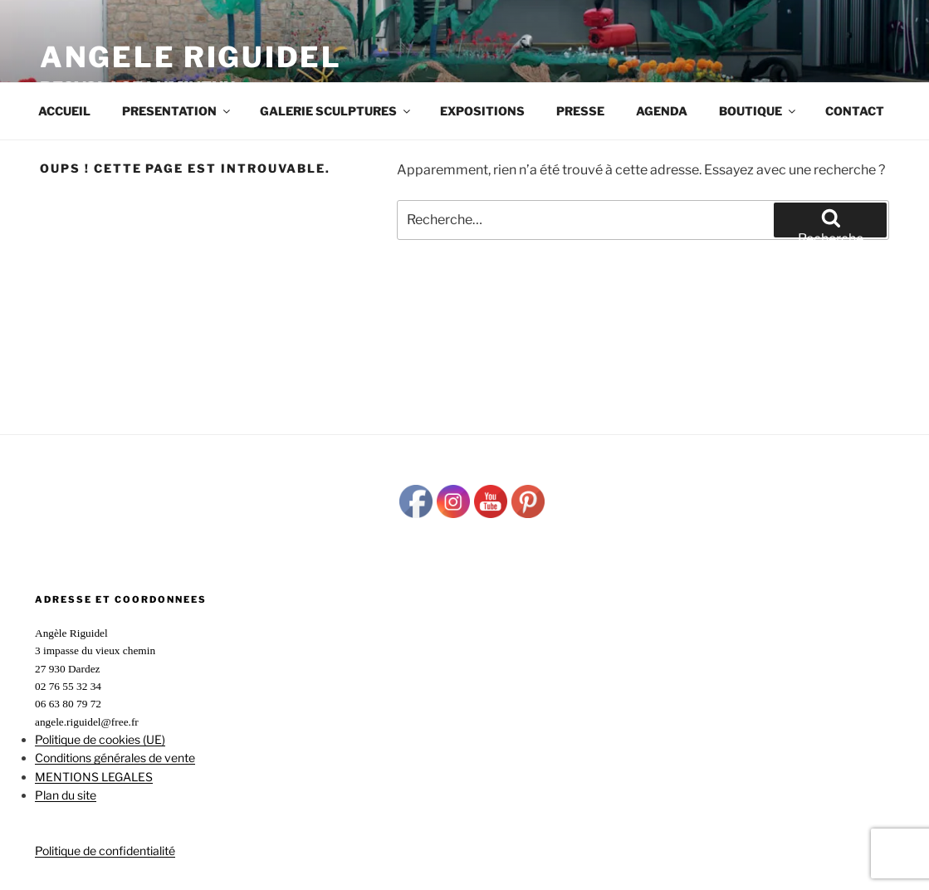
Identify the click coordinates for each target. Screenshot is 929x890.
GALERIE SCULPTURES (336, 111)
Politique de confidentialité (105, 851)
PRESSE (580, 111)
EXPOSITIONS (482, 111)
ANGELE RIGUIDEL (191, 57)
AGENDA (661, 111)
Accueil (64, 111)
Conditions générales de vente (115, 758)
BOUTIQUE (758, 111)
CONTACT (854, 111)
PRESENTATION (177, 111)
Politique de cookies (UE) (100, 739)
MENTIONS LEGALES (94, 777)
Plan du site (65, 795)
